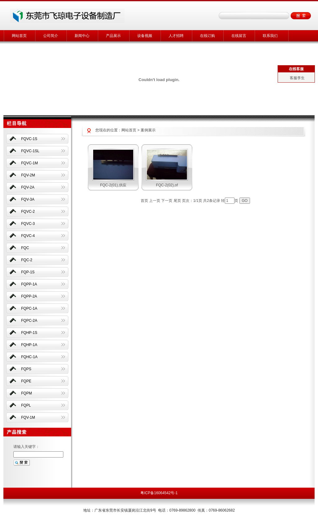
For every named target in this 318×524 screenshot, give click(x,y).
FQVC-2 (28, 211)
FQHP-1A (29, 345)
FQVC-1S (29, 139)
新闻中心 (82, 36)
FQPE (26, 381)
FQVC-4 (28, 236)
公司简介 (50, 36)
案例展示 (148, 130)
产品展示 (113, 36)
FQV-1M (28, 417)
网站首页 (19, 36)
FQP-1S (27, 272)
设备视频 (144, 36)
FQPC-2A (29, 320)
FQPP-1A (29, 284)
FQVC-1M (29, 163)
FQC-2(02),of (167, 185)
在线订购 (207, 36)
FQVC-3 (28, 223)
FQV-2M (28, 175)
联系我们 (270, 36)
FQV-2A (27, 187)
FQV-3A (27, 199)
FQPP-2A (29, 296)
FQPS (26, 369)
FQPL (26, 405)
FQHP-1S (29, 332)
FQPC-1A (29, 308)
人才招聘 (176, 36)
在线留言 (238, 36)
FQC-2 (26, 260)
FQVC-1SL (30, 151)
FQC (25, 248)
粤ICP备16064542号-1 (159, 493)
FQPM (26, 393)
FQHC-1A (29, 357)
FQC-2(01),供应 (113, 185)
